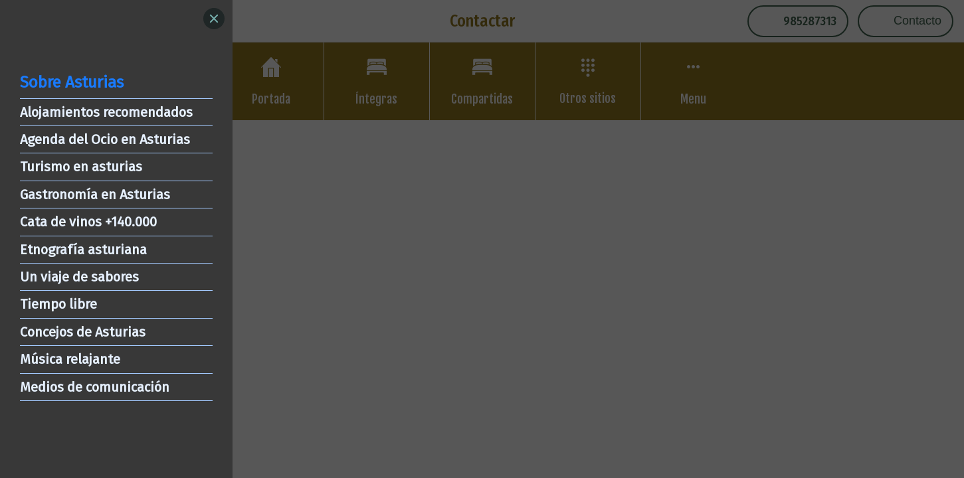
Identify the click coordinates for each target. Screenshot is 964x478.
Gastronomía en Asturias (95, 194)
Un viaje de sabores (79, 277)
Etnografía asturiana (83, 250)
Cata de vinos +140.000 (88, 222)
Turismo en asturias (81, 167)
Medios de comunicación (94, 387)
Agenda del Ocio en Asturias (105, 139)
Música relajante (70, 359)
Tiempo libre (58, 304)
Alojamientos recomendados (106, 112)
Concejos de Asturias (82, 332)
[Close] (214, 18)
